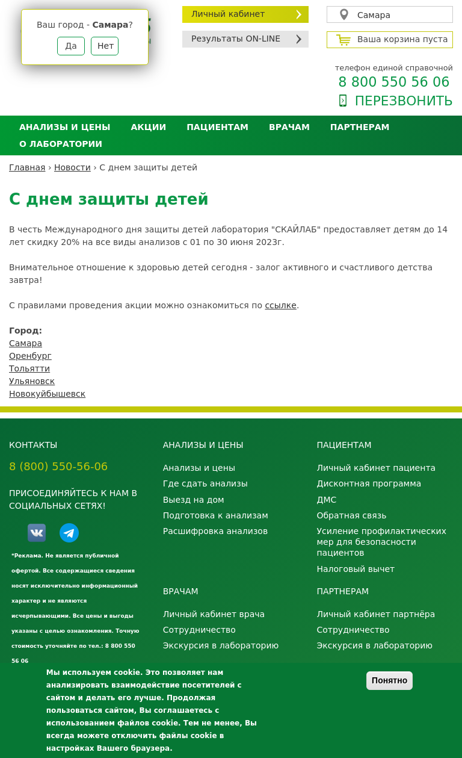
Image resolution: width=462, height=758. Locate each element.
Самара (373, 15)
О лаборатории (60, 144)
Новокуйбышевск (47, 394)
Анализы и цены (64, 127)
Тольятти (29, 368)
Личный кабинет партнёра (375, 614)
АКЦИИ (148, 127)
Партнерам (360, 127)
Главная (27, 167)
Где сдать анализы (205, 483)
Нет (105, 46)
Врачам (289, 127)
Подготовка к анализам (215, 515)
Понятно (389, 680)
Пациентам (217, 127)
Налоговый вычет (355, 569)
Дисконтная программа (368, 483)
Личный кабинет (228, 14)
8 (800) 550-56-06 (58, 466)
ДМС (326, 500)
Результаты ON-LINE (235, 38)
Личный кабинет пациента (376, 468)
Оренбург (30, 356)
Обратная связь (351, 515)
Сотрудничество (199, 630)
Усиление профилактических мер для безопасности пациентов (381, 542)
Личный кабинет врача (214, 614)
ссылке (280, 305)
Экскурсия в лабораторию (221, 645)
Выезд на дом (193, 500)
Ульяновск (32, 381)
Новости (72, 167)
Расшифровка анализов (215, 531)
